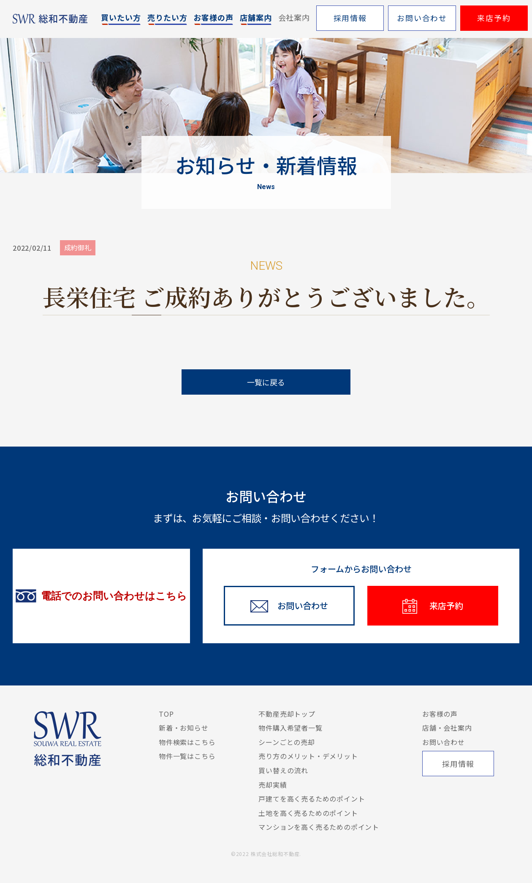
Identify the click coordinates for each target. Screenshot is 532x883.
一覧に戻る (266, 381)
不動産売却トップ (286, 714)
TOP (166, 714)
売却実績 (272, 785)
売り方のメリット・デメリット (308, 756)
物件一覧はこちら (187, 756)
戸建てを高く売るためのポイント (311, 799)
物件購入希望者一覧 (290, 728)
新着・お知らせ (184, 728)
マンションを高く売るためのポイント (318, 827)
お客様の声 (440, 714)
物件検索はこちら (187, 742)
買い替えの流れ (283, 770)
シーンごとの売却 (286, 742)
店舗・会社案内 (447, 728)
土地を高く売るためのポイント (308, 813)
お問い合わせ (443, 742)
